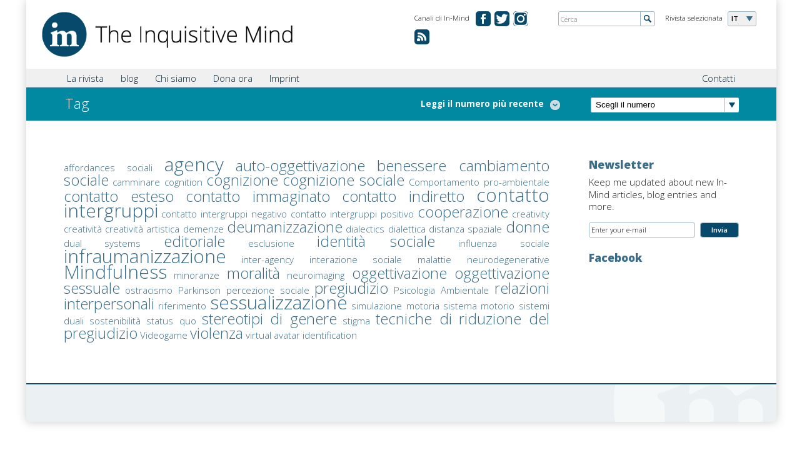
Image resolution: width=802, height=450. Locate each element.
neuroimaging (315, 275)
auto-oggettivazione (300, 165)
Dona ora (233, 78)
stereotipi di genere (269, 318)
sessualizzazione (279, 302)
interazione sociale (356, 259)
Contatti (718, 78)
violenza (216, 332)
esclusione (271, 243)
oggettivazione (399, 272)
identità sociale (376, 241)
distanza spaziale (465, 228)
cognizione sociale (344, 179)
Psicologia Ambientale (441, 290)
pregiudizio (351, 288)
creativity (530, 214)
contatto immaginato (258, 196)
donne (527, 226)
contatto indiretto (403, 196)
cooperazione (463, 211)
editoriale (194, 241)
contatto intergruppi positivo (352, 214)
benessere (411, 165)
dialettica (407, 228)
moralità (253, 272)
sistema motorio (478, 305)
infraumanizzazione (145, 256)
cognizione (242, 179)
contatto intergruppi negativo (224, 214)
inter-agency (267, 259)
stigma (356, 320)
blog (129, 78)
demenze (203, 228)
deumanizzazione (285, 226)
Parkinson (199, 290)
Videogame (164, 335)
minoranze (196, 275)
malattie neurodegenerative (483, 259)
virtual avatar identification (301, 335)
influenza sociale (503, 243)
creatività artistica (142, 228)
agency (194, 164)
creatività (83, 228)
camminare (136, 182)
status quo (171, 320)
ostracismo (149, 290)
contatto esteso (119, 196)
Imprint (284, 78)
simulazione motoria (395, 305)
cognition (183, 182)
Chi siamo (175, 78)
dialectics (365, 228)
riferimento (182, 305)
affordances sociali (108, 167)
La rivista (85, 78)
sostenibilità (115, 320)
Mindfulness (115, 271)
